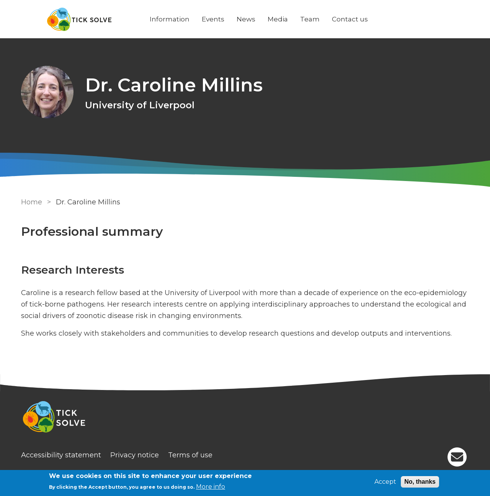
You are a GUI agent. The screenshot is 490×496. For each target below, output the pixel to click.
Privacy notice (134, 455)
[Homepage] (245, 418)
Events (213, 19)
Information (169, 19)
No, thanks (420, 481)
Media (278, 19)
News (246, 19)
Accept (385, 481)
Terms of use (190, 455)
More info (210, 486)
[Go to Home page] (79, 19)
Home (31, 202)
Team (310, 19)
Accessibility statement (61, 455)
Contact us (350, 19)
